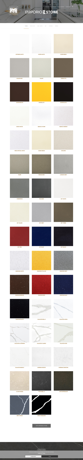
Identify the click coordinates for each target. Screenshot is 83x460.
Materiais (53, 6)
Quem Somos (61, 6)
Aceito (50, 456)
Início (47, 6)
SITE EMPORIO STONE (41, 425)
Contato (68, 6)
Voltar (41, 19)
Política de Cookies (41, 453)
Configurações (33, 456)
